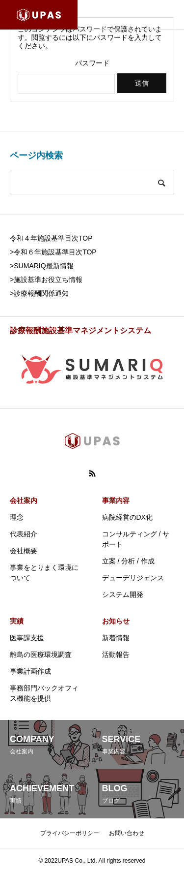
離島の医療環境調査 (41, 654)
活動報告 (116, 654)
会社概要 (23, 551)
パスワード (92, 63)
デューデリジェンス (133, 578)
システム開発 (122, 594)
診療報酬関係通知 (41, 293)
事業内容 (116, 500)
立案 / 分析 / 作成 (128, 561)
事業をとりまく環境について (44, 572)
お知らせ (116, 621)
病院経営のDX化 (127, 517)
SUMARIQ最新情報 (43, 266)
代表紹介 (23, 534)
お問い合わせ (126, 833)
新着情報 (116, 638)
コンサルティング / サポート (136, 539)
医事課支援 (27, 638)
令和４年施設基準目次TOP (51, 238)
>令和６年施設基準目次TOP (53, 252)
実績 (17, 621)
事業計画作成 (30, 671)
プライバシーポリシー (69, 833)
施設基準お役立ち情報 (48, 279)
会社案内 (23, 500)
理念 (17, 517)
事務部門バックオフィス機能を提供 (44, 693)
